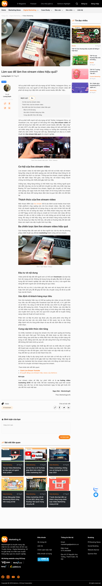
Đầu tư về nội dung (30, 110)
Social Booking (93, 546)
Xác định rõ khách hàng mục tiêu (34, 112)
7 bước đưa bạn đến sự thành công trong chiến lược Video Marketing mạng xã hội (58, 500)
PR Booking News (94, 542)
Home (3, 10)
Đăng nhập (95, 4)
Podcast (33, 4)
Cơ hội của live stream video (31, 102)
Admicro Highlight (63, 4)
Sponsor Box (92, 554)
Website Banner (93, 550)
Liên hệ (80, 10)
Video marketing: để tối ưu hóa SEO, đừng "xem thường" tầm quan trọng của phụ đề (35, 500)
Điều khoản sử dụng (44, 554)
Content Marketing (95, 76)
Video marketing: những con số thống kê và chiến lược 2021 (58, 470)
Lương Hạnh (6, 76)
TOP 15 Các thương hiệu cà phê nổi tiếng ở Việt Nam (85, 50)
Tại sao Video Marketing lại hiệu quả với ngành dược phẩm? (12, 470)
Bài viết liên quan (10, 442)
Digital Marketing (31, 10)
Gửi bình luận (64, 437)
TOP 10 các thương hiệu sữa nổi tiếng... (95, 57)
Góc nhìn (70, 10)
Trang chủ (4, 16)
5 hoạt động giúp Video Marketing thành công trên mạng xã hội (11, 499)
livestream (7, 407)
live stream (38, 204)
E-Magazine (21, 4)
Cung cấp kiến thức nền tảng (33, 115)
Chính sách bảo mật (44, 550)
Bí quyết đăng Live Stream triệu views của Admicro (38, 373)
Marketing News (15, 10)
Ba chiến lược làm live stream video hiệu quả (36, 107)
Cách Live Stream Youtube (30, 370)
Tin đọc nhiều (80, 20)
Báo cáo (59, 10)
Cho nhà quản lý (47, 4)
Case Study (46, 10)
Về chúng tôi (41, 542)
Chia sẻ (4, 81)
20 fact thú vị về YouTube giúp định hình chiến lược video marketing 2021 (35, 470)
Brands (74, 46)
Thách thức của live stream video (32, 104)
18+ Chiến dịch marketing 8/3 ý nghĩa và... (95, 85)
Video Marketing (28, 16)
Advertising (93, 90)
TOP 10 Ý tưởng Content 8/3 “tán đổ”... (95, 71)
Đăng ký (84, 4)
